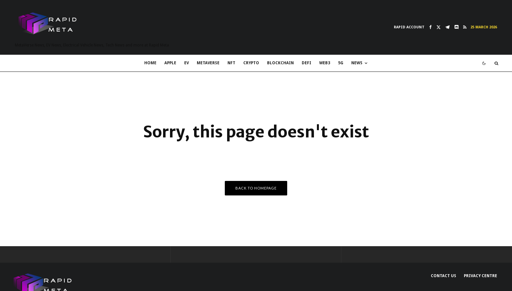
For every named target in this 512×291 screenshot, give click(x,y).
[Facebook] (430, 27)
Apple (170, 63)
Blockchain (280, 63)
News (356, 63)
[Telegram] (447, 27)
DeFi (306, 63)
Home (150, 63)
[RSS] (465, 27)
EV (186, 63)
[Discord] (456, 27)
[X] (438, 27)
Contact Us (443, 276)
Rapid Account (409, 27)
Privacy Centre (480, 276)
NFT (231, 63)
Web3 (324, 63)
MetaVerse (208, 63)
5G (340, 63)
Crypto (251, 63)
